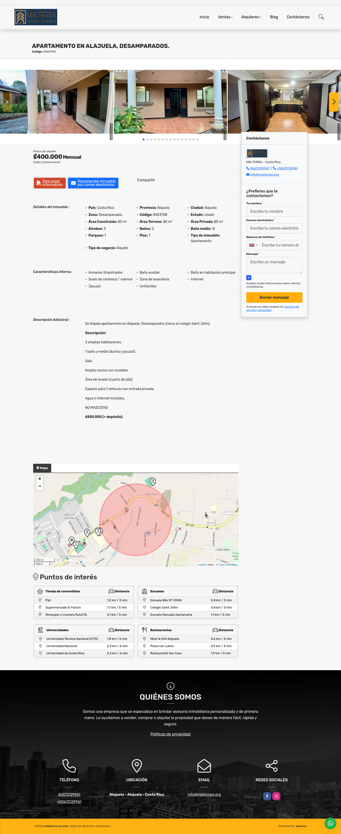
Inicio (204, 17)
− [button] (39, 486)
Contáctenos (298, 17)
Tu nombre (254, 203)
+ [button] (39, 479)
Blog (274, 17)
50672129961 (259, 168)
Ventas (224, 17)
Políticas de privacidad (171, 734)
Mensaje (253, 254)
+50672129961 (287, 168)
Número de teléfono (261, 237)
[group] (56, 101)
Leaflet (202, 564)
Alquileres (250, 17)
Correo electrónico (260, 220)
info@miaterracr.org (264, 174)
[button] (144, 139)
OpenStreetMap (228, 564)
